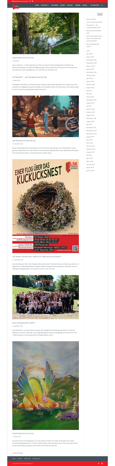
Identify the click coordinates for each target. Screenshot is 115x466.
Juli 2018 (89, 155)
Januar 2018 (90, 167)
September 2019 (91, 134)
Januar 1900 (90, 171)
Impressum (27, 458)
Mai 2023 (89, 94)
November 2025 (91, 60)
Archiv (85, 5)
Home (37, 5)
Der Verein (54, 5)
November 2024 (91, 72)
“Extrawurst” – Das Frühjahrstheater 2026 (29, 77)
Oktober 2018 (90, 149)
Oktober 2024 (90, 75)
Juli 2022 (89, 106)
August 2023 (90, 88)
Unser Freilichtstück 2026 (23, 58)
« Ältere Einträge (17, 453)
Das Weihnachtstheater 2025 (24, 141)
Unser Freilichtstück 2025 (23, 433)
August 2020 (90, 121)
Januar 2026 (90, 57)
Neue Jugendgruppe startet (23, 323)
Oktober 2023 (90, 84)
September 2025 (91, 63)
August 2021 (90, 115)
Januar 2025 (90, 69)
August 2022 (90, 103)
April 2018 (89, 158)
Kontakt (70, 5)
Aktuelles (44, 5)
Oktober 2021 (90, 112)
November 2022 (91, 100)
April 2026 (89, 54)
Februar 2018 (90, 164)
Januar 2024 (90, 81)
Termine (77, 5)
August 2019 (90, 137)
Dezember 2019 (91, 127)
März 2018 (89, 161)
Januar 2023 (90, 97)
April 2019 (89, 140)
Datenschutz (95, 5)
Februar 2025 (90, 66)
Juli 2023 (89, 91)
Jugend (62, 5)
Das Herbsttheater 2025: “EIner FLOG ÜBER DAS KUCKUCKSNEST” (37, 257)
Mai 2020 (89, 124)
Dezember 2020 (91, 118)
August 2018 (90, 152)
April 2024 (89, 78)
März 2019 (89, 143)
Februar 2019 (90, 146)
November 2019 (91, 131)
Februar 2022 (90, 109)
